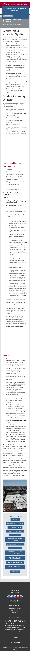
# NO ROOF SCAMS (15, 535)
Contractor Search (15, 527)
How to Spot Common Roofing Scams (15, 552)
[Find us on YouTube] (18, 596)
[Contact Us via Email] (21, 596)
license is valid (10, 364)
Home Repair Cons (15, 548)
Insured (8, 187)
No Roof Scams (15, 610)
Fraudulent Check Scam (15, 562)
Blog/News (15, 571)
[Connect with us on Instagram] (15, 596)
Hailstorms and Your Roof (15, 544)
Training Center (15, 615)
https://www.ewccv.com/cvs (15, 326)
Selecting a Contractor (15, 608)
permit (18, 360)
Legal (15, 649)
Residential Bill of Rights (15, 523)
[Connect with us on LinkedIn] (11, 596)
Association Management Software (15, 643)
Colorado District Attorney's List (15, 557)
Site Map (15, 637)
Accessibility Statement (15, 617)
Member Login (15, 605)
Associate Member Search (15, 531)
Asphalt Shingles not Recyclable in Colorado (15, 567)
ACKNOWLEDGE (8, 15)
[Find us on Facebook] (8, 596)
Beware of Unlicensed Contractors (15, 539)
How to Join (15, 612)
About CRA (15, 519)
